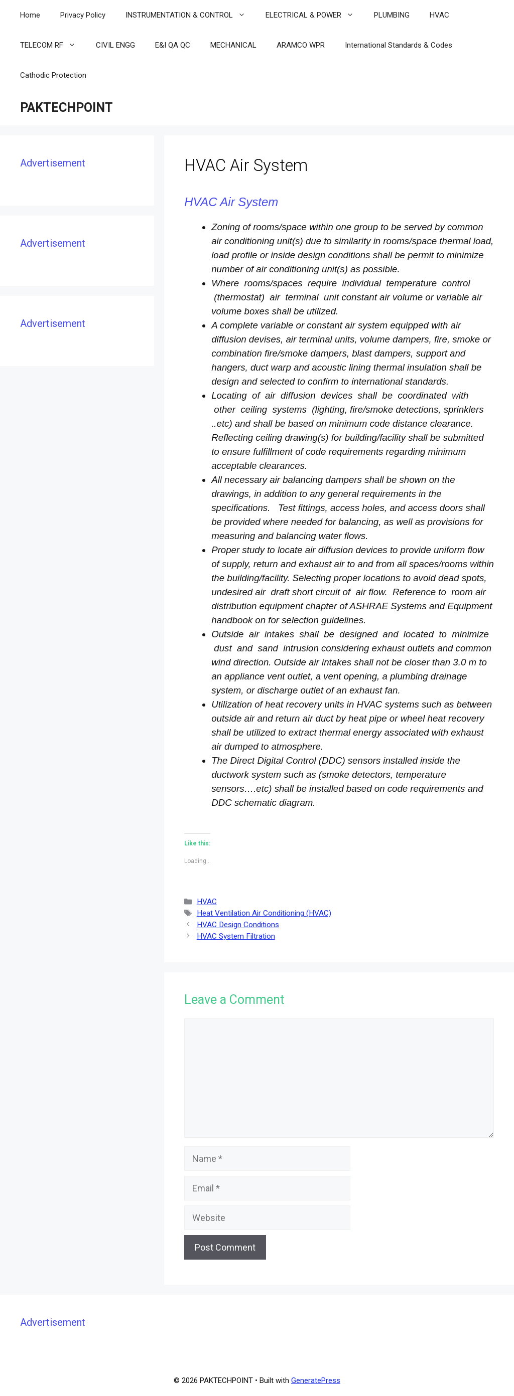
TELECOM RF (53, 45)
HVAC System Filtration (236, 936)
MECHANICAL (233, 45)
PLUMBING (392, 15)
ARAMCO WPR (301, 45)
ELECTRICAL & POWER (315, 15)
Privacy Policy (82, 15)
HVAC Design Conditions (238, 924)
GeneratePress (315, 1380)
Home (30, 15)
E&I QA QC (172, 45)
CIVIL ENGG (115, 45)
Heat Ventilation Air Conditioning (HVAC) (264, 913)
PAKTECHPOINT (66, 107)
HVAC (439, 15)
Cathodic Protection (53, 75)
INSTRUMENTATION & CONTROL (190, 15)
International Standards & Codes (398, 45)
